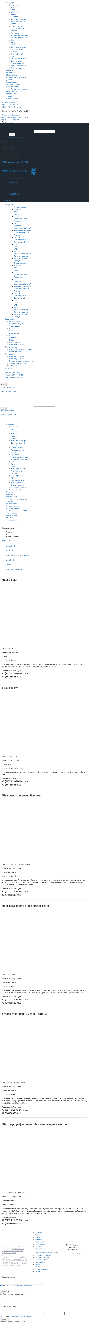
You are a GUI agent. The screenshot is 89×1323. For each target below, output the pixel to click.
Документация (14, 333)
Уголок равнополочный (19, 35)
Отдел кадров (11, 91)
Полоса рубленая (17, 28)
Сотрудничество (12, 87)
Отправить (5, 1291)
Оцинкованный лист (18, 59)
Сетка (13, 40)
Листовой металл (17, 49)
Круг (12, 7)
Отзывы (9, 96)
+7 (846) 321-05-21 (13, 182)
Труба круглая (16, 61)
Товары (37, 1271)
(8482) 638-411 (11, 107)
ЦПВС (13, 45)
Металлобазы (11, 75)
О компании (10, 73)
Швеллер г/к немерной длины (18, 555)
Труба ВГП (15, 12)
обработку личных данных (22, 1286)
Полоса (14, 24)
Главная (9, 532)
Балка (13, 10)
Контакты (9, 70)
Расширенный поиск (16, 137)
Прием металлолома (19, 89)
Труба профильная (18, 21)
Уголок (9, 565)
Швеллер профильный (22, 228)
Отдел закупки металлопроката (21, 349)
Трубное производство (17, 363)
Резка (11, 340)
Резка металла (11, 82)
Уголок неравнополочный (20, 38)
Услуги (7, 335)
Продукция (10, 3)
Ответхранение (12, 94)
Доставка (9, 80)
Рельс (13, 42)
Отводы (17, 261)
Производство (10, 354)
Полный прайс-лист (12, 373)
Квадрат (14, 14)
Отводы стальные (17, 63)
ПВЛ (12, 56)
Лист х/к (14, 52)
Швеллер (14, 17)
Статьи (11, 331)
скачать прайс (8, 201)
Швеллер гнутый (17, 26)
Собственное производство (16, 77)
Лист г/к (17, 235)
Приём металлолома (17, 352)
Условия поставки (13, 84)
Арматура (14, 5)
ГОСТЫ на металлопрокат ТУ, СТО (15, 162)
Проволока (15, 33)
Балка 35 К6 (11, 551)
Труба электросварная (19, 19)
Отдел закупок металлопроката (47, 1253)
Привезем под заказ (16, 345)
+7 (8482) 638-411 (12, 194)
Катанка (14, 31)
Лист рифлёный (17, 54)
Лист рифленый (20, 240)
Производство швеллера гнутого (21, 361)
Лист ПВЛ (10, 560)
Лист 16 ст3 (10, 546)
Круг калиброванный (19, 66)
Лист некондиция (17, 68)
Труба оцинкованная (18, 47)
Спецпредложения (13, 98)
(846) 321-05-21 (11, 105)
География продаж (16, 324)
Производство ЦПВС (17, 356)
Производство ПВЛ (16, 359)
